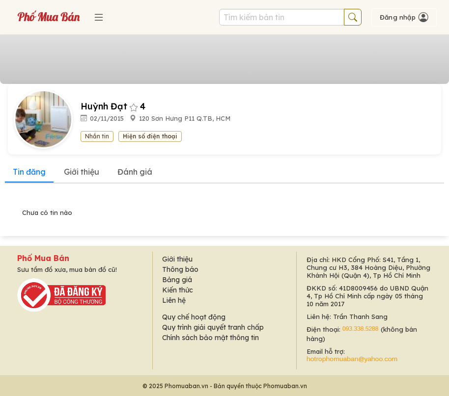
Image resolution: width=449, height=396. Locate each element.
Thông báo (180, 269)
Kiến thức (177, 290)
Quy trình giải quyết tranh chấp (213, 327)
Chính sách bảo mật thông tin (210, 337)
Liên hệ (174, 300)
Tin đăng (29, 172)
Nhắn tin (97, 136)
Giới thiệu (81, 172)
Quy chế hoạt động (193, 317)
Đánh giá (134, 172)
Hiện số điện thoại (150, 136)
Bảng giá (177, 279)
